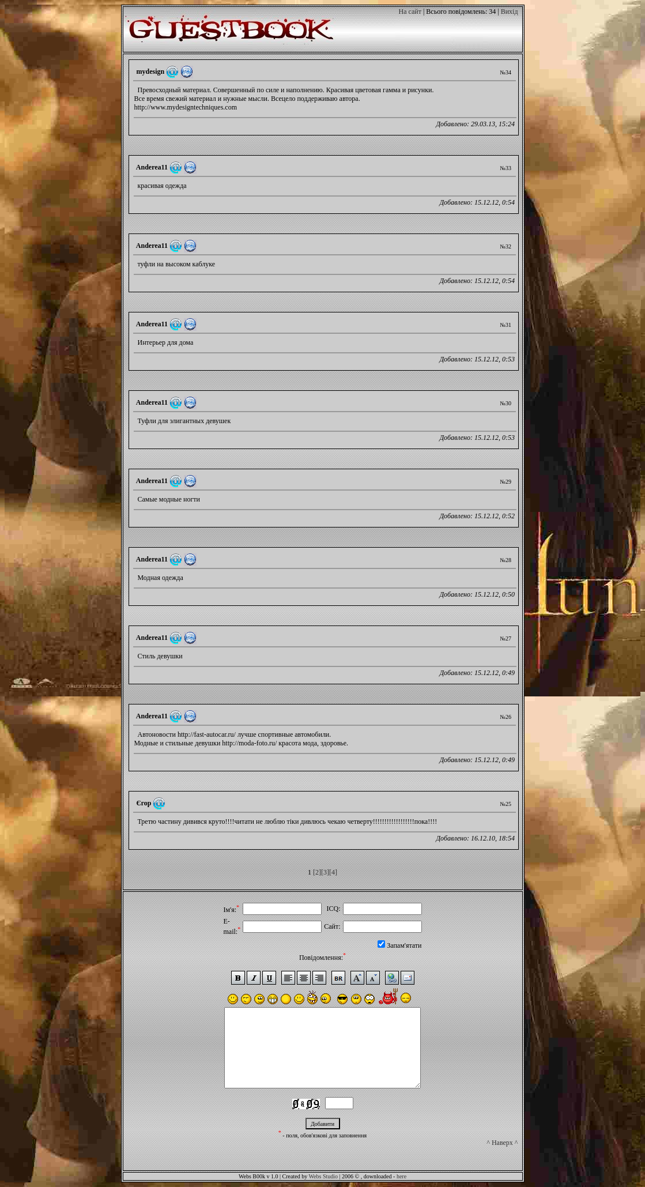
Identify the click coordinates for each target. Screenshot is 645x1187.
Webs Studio (323, 1176)
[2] (317, 872)
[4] (333, 872)
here (401, 1176)
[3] (325, 872)
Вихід (509, 11)
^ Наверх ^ (502, 1158)
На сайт (409, 11)
